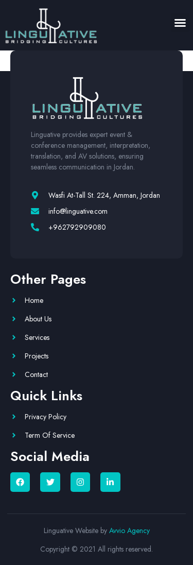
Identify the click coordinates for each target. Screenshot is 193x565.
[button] (180, 22)
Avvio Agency (129, 530)
